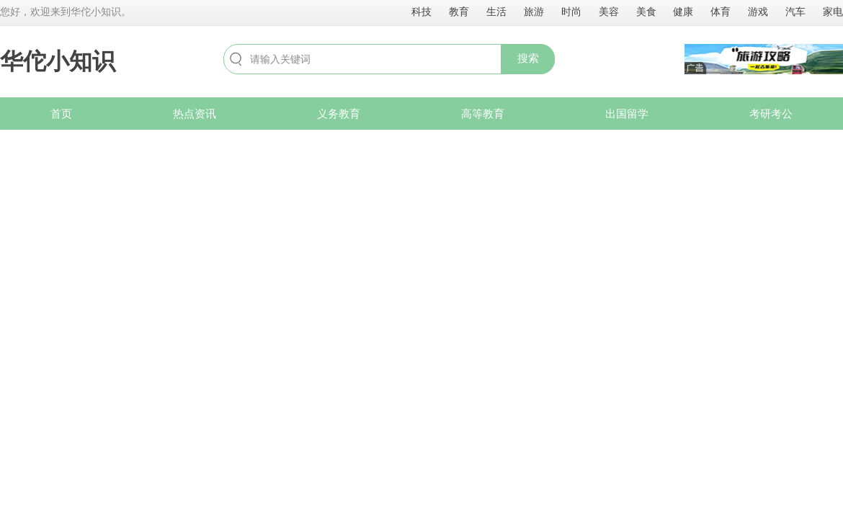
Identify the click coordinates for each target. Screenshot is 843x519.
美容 (609, 11)
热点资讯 (194, 113)
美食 (646, 11)
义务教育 (338, 113)
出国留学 (626, 113)
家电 (833, 11)
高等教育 (482, 113)
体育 (720, 11)
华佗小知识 (57, 61)
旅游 (534, 11)
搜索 (528, 58)
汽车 (795, 11)
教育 (459, 11)
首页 (61, 113)
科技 (421, 11)
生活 (496, 11)
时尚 (571, 11)
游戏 (758, 11)
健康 (683, 11)
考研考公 (771, 113)
